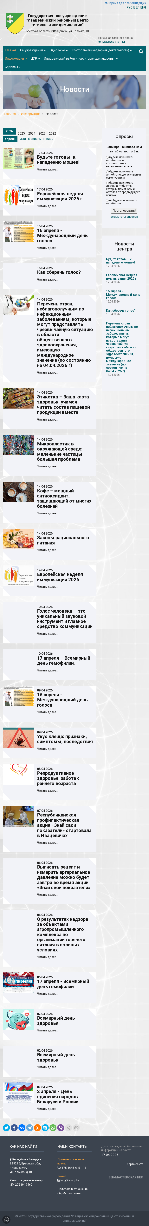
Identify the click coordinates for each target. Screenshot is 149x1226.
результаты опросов (124, 216)
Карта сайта (134, 1164)
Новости (52, 114)
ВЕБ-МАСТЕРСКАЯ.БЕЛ (125, 1177)
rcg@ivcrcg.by (68, 1180)
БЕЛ (136, 7)
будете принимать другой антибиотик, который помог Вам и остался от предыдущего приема (123, 189)
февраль (34, 139)
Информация (31, 114)
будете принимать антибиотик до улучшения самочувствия (123, 174)
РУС (129, 7)
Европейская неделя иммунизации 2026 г (121, 276)
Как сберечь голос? (121, 310)
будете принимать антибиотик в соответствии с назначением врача (119, 162)
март (22, 139)
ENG (143, 7)
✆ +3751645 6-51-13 (111, 42)
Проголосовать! (124, 210)
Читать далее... (47, 169)
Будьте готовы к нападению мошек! (120, 260)
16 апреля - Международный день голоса (123, 294)
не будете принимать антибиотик (121, 202)
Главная (10, 114)
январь (48, 139)
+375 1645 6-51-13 (71, 1167)
